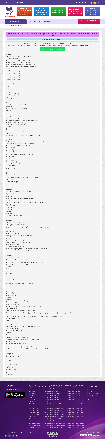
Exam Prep (37, 21)
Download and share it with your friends (77, 45)
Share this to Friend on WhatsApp (52, 49)
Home (30, 21)
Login (78, 2)
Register (85, 2)
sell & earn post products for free (91, 21)
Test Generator (14, 21)
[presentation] (8, 52)
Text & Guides (47, 21)
